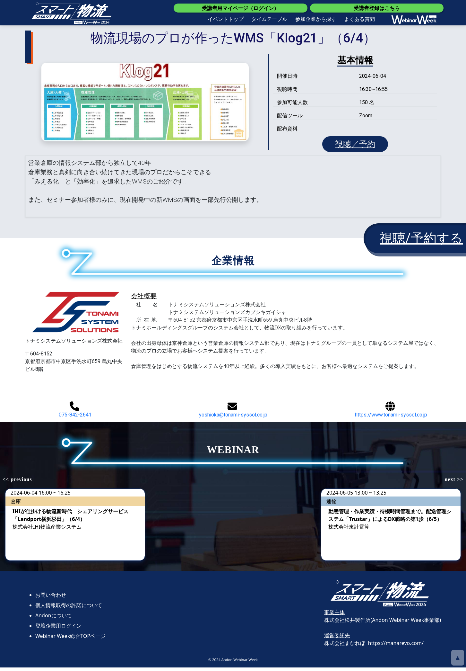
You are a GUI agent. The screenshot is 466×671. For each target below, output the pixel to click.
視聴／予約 (355, 146)
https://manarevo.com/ (396, 646)
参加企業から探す (315, 18)
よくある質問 (359, 18)
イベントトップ (226, 18)
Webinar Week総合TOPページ (70, 639)
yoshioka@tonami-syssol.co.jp (233, 413)
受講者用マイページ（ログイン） (240, 8)
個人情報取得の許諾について (68, 608)
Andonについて (53, 618)
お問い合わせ (50, 598)
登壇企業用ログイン (58, 628)
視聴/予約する (421, 241)
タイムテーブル (269, 18)
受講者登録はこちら (377, 8)
